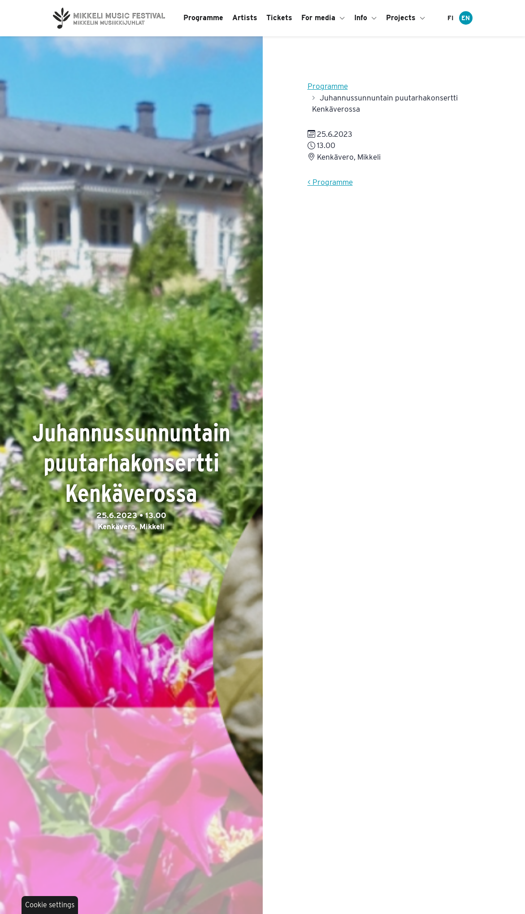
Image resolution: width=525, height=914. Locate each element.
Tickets (279, 17)
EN (465, 18)
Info (365, 17)
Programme (203, 17)
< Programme (330, 182)
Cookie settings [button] (49, 905)
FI (450, 18)
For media (323, 17)
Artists (244, 17)
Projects (405, 17)
